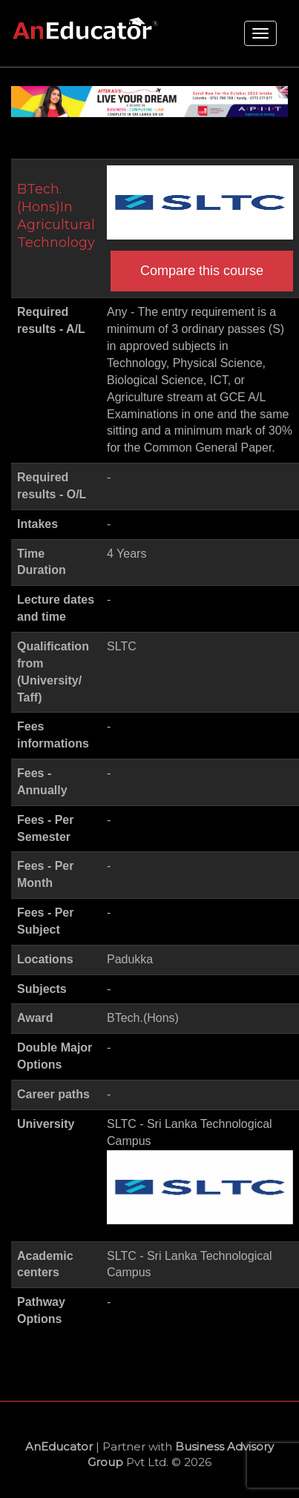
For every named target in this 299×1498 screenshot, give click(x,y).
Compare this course (201, 270)
